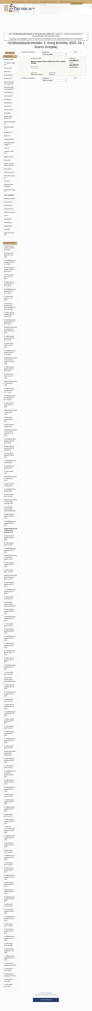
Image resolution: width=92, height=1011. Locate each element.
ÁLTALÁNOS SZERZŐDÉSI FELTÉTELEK (46, 995)
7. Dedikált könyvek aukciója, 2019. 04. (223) (9, 837)
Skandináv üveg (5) (9, 198)
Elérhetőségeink (46, 1000)
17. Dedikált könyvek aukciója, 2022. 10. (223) (10, 591)
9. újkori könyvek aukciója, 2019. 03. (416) (9, 845)
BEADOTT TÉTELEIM (66, 2)
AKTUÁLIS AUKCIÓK (18, 2)
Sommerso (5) (8, 202)
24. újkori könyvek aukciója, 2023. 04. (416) (9, 537)
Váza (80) (7, 229)
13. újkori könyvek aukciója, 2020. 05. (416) (9, 760)
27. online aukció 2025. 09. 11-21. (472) (8, 298)
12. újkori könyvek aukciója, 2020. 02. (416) (9, 782)
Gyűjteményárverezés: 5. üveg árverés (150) (10, 478)
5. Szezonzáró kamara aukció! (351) (8, 419)
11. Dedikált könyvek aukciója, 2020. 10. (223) (10, 740)
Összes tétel (10, 53)
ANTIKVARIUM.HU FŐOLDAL (49, 2)
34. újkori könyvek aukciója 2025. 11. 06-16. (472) (9, 284)
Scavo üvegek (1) (9, 195)
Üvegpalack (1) (8, 226)
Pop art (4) (7, 181)
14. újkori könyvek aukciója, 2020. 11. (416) (9, 733)
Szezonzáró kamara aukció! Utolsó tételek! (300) (10, 753)
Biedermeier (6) (8, 75)
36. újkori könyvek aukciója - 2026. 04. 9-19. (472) (9, 248)
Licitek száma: (74, 67)
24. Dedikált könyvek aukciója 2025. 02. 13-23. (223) (10, 352)
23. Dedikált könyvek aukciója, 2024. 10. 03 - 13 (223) (10, 397)
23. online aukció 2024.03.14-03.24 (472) (9, 455)
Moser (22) (7, 160)
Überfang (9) (7, 219)
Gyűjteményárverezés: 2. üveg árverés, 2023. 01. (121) (10, 557)
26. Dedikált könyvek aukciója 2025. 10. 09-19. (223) (10, 291)
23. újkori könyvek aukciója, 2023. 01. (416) (9, 564)
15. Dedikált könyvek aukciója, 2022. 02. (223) (10, 638)
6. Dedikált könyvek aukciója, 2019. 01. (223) (9, 857)
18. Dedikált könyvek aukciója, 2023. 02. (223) (10, 550)
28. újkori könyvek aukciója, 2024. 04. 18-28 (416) (9, 448)
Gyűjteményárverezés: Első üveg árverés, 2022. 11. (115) (10, 577)
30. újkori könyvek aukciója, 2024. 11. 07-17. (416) (9, 390)
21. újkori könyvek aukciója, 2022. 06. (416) (9, 611)
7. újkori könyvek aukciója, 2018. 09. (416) (9, 884)
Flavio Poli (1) (8, 106)
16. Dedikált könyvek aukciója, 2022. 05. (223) (10, 618)
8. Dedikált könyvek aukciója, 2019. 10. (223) (9, 809)
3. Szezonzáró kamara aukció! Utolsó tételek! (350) (9, 604)
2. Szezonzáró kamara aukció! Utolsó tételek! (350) (9, 679)
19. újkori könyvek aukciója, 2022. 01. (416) (9, 645)
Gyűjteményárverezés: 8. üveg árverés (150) (10, 383)
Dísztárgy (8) (7, 99)
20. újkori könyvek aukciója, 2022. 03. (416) (9, 631)
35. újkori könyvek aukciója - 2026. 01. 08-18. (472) (9, 269)
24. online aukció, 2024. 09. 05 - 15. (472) (9, 405)
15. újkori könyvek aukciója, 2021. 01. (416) (9, 721)
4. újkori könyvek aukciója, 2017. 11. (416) (9, 931)
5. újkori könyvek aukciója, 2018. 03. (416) (9, 911)
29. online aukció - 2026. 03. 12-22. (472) (9, 255)
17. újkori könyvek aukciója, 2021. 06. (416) (9, 686)
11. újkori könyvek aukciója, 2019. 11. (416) (9, 801)
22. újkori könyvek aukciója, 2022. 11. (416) (9, 584)
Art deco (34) (8, 68)
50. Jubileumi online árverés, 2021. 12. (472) (9, 652)
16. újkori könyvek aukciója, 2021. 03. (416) (9, 706)
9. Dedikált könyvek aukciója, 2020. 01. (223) (9, 789)
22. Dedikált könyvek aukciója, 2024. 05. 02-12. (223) (10, 441)
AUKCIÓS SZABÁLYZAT (46, 993)
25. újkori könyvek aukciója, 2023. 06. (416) (9, 516)
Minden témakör (8, 59)
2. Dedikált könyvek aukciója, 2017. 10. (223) (9, 938)
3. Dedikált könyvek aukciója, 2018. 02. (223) (9, 918)
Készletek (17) (8, 132)
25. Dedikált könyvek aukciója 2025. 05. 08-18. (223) (10, 321)
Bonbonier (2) (8, 78)
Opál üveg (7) (8, 169)
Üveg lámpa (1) (8, 222)
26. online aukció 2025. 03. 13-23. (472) (8, 345)
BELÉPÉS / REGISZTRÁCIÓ (76, 3)
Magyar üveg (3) (8, 156)
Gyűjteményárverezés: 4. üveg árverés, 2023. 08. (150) (10, 501)
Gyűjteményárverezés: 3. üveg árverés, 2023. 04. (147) (10, 530)
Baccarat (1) (7, 71)
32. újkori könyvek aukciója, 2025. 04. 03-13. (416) (9, 338)
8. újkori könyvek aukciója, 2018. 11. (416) (9, 870)
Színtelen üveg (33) (9, 212)
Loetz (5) (6, 148)
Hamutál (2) (7, 113)
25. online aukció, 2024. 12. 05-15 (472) (9, 376)
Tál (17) (6, 215)
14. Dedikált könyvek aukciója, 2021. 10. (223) (10, 667)
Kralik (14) (7, 136)
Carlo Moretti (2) (8, 92)
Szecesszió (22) (8, 209)
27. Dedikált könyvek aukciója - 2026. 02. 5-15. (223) (10, 262)
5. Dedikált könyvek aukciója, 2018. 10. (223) (9, 877)
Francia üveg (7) (8, 109)
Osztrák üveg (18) (9, 172)
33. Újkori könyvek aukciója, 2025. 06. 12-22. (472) (9, 314)
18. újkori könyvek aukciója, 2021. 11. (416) (9, 659)
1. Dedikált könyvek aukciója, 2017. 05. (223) (9, 958)
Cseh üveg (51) (8, 96)
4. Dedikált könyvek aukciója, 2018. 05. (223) (9, 898)
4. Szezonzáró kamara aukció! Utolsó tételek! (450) (9, 508)
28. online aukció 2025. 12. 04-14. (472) (8, 276)
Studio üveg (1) (8, 205)
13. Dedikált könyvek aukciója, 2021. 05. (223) (10, 694)
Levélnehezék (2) (9, 139)
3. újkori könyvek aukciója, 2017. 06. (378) (9, 950)
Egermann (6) (8, 103)
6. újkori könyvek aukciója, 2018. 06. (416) (9, 891)
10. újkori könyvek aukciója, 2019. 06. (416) (9, 821)
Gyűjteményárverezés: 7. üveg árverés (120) (10, 412)
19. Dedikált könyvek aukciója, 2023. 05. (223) (10, 523)
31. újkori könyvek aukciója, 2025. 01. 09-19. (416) (9, 369)
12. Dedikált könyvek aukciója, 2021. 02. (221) (10, 713)
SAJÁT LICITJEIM (32, 2)
